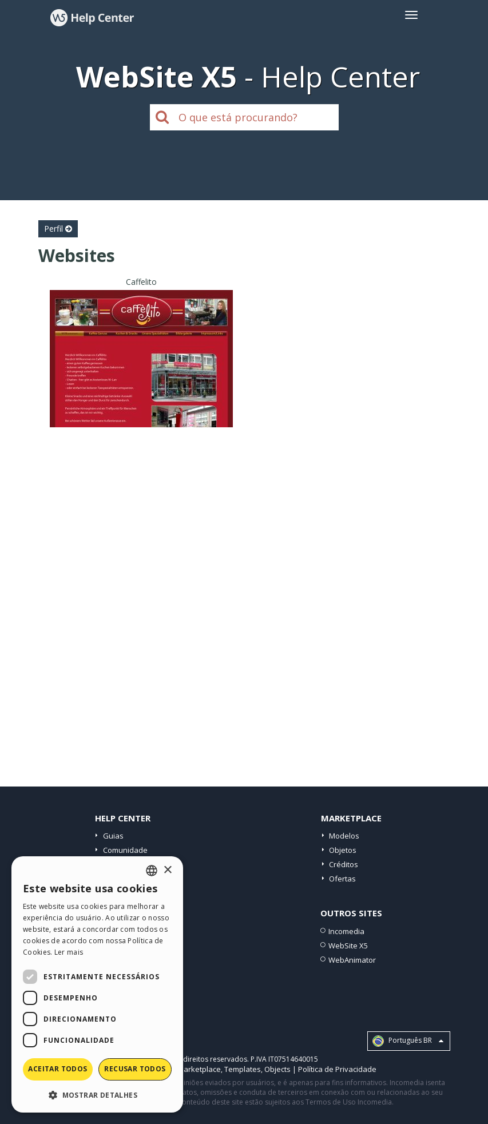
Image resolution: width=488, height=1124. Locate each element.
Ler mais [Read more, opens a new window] (68, 952)
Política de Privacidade (337, 1069)
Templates (242, 1069)
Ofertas (342, 878)
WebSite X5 (348, 945)
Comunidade (125, 850)
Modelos (344, 836)
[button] (97, 1094)
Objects (277, 1069)
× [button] (167, 870)
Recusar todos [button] (134, 1069)
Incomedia (346, 931)
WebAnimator (352, 960)
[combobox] (151, 870)
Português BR (407, 1041)
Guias (113, 836)
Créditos (343, 864)
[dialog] (97, 984)
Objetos (342, 850)
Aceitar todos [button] (57, 1069)
